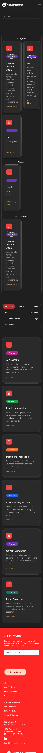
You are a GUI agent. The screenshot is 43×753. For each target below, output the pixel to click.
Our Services (9, 687)
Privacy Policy (10, 711)
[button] (39, 4)
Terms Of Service (11, 715)
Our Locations (10, 707)
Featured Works (10, 691)
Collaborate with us (12, 702)
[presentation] (21, 662)
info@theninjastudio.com (14, 743)
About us (7, 683)
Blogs (6, 695)
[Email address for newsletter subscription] (21, 652)
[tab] (9, 306)
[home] (12, 4)
